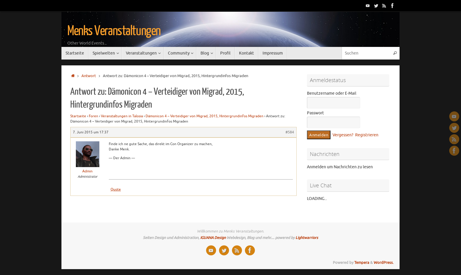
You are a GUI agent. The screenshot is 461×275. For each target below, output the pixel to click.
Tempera (361, 262)
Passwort (315, 113)
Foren (93, 116)
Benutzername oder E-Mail (331, 93)
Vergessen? (343, 135)
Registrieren (366, 135)
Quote (116, 189)
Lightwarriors (306, 237)
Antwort (88, 76)
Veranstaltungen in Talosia (122, 116)
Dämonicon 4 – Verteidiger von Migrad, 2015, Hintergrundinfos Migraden (204, 116)
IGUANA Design (213, 237)
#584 (289, 132)
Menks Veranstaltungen (114, 31)
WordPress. (384, 262)
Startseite (78, 116)
